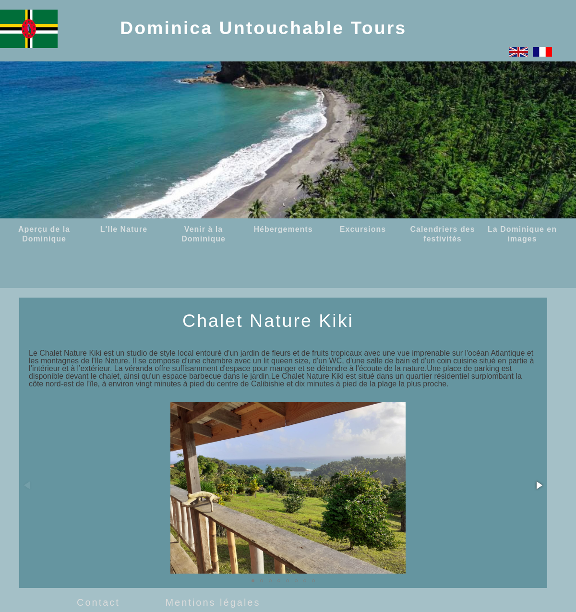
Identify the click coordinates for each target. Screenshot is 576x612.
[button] (538, 485)
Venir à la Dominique (203, 234)
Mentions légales (212, 602)
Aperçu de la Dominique (44, 234)
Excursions (363, 229)
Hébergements (282, 229)
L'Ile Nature (124, 229)
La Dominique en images (522, 234)
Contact (98, 602)
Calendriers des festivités (442, 234)
